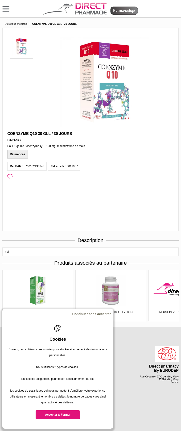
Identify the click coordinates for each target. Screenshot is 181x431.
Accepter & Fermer (57, 414)
